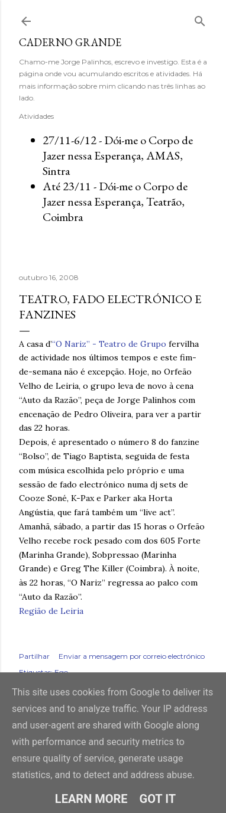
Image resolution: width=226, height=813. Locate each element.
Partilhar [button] (34, 656)
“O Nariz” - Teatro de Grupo (109, 344)
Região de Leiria (51, 611)
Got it (158, 799)
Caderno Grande (70, 42)
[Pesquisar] (200, 18)
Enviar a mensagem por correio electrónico (132, 656)
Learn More (91, 799)
